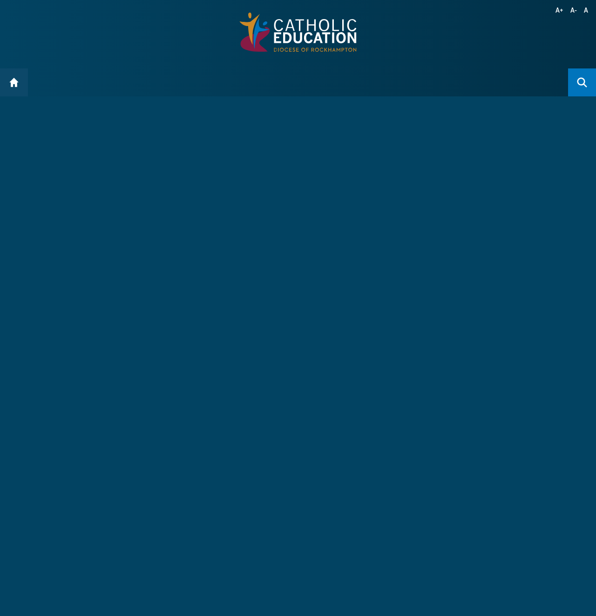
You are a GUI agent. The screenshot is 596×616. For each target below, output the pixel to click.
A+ (559, 10)
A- (573, 10)
